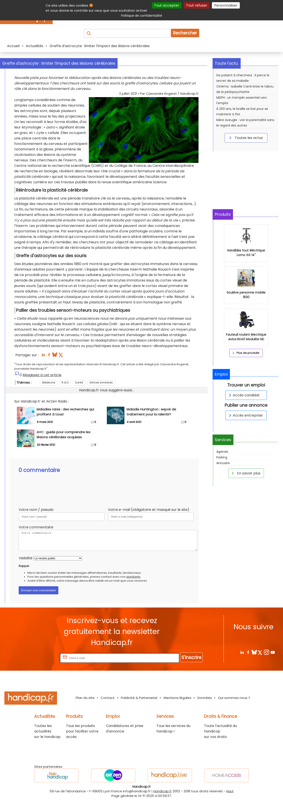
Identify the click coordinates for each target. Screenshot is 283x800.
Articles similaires (101, 382)
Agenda (222, 451)
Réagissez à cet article (42, 375)
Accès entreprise (245, 415)
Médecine (48, 382)
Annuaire (223, 463)
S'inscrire (191, 657)
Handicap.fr (162, 791)
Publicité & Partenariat (139, 697)
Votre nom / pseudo (36, 509)
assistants (133, 577)
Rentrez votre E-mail (41, 657)
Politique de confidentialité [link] (141, 15)
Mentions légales (177, 697)
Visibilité (25, 558)
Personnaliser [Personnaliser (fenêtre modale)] (226, 5)
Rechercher (185, 33)
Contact (108, 697)
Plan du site (85, 697)
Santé (79, 382)
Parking (221, 457)
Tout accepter (166, 5)
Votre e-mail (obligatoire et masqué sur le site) (148, 509)
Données (204, 697)
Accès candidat (243, 395)
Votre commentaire (36, 527)
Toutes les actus (245, 137)
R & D (65, 382)
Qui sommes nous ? (234, 697)
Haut (230, 791)
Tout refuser (196, 5)
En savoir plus (245, 473)
